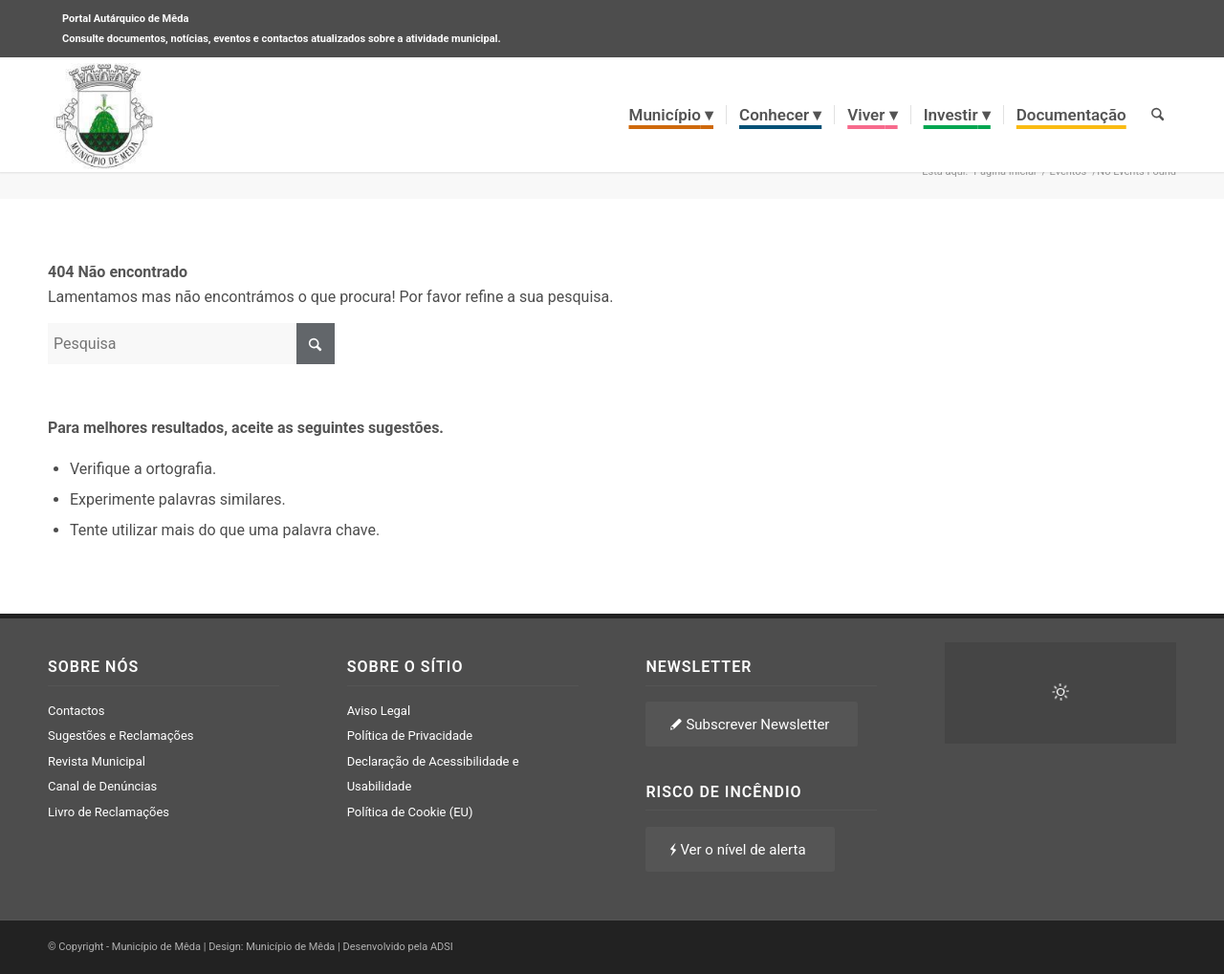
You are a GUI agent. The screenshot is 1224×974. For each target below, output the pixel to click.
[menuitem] (672, 114)
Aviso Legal (378, 710)
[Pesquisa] (1157, 114)
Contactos (76, 710)
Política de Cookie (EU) (410, 812)
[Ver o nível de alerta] (739, 849)
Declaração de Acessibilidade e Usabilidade (433, 773)
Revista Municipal (96, 761)
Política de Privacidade (410, 735)
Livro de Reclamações (108, 812)
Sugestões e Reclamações (121, 735)
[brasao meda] (104, 114)
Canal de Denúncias (102, 786)
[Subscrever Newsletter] (751, 724)
